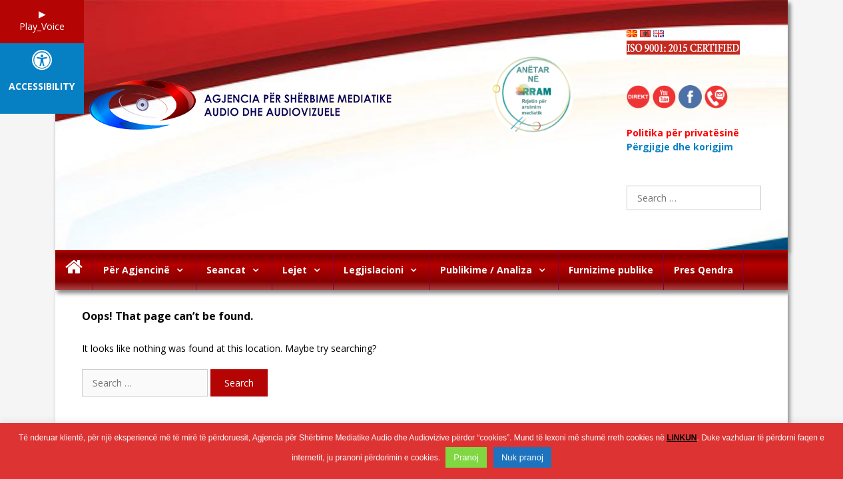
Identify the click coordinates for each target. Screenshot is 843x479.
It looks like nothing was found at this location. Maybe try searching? (229, 348)
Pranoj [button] (466, 457)
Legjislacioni (386, 270)
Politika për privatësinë (683, 132)
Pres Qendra (703, 269)
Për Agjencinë (149, 270)
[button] (183, 270)
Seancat (239, 270)
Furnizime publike (611, 269)
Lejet (307, 270)
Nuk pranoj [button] (522, 457)
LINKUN (682, 437)
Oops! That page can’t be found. (167, 316)
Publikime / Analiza (499, 270)
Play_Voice (42, 26)
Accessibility (42, 86)
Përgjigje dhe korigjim (680, 146)
